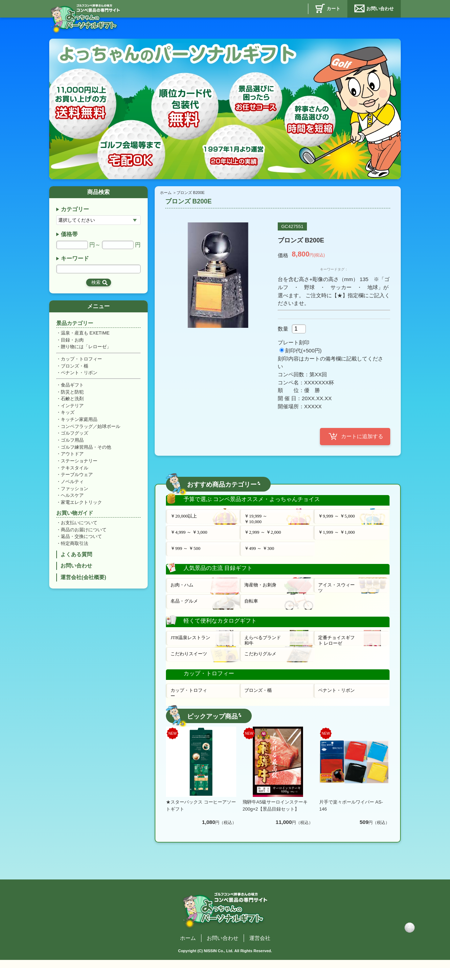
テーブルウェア (77, 478)
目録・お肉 (72, 341)
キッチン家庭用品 (79, 422)
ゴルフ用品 (72, 443)
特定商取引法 (74, 548)
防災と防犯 (72, 394)
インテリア (72, 408)
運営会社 (259, 942)
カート (333, 8)
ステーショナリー (79, 464)
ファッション (74, 492)
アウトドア (72, 457)
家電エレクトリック (81, 506)
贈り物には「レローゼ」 (86, 348)
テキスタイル (74, 471)
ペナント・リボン (79, 374)
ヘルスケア (72, 499)
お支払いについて (79, 527)
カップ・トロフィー (81, 360)
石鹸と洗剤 (72, 401)
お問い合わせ (380, 8)
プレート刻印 (293, 344)
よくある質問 (76, 560)
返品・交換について (81, 541)
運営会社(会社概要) (83, 583)
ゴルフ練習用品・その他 (86, 450)
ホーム (166, 192)
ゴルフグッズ (74, 436)
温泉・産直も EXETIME (85, 334)
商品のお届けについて (84, 534)
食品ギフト (72, 387)
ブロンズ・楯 (74, 367)
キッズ (68, 415)
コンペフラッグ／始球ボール (90, 429)
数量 (283, 330)
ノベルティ (72, 485)
